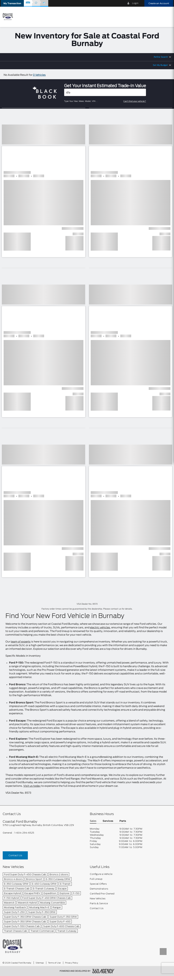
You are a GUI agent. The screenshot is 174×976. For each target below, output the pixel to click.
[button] (12, 3)
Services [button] (108, 821)
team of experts (21, 642)
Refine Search (161, 57)
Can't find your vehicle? (134, 101)
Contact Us (15, 855)
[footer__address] (43, 825)
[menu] (166, 17)
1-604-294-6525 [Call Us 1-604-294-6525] (24, 832)
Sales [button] (93, 821)
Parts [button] (122, 821)
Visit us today (32, 786)
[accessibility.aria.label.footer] (103, 971)
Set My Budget (160, 65)
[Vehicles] (105, 92)
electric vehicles (100, 627)
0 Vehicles (39, 75)
